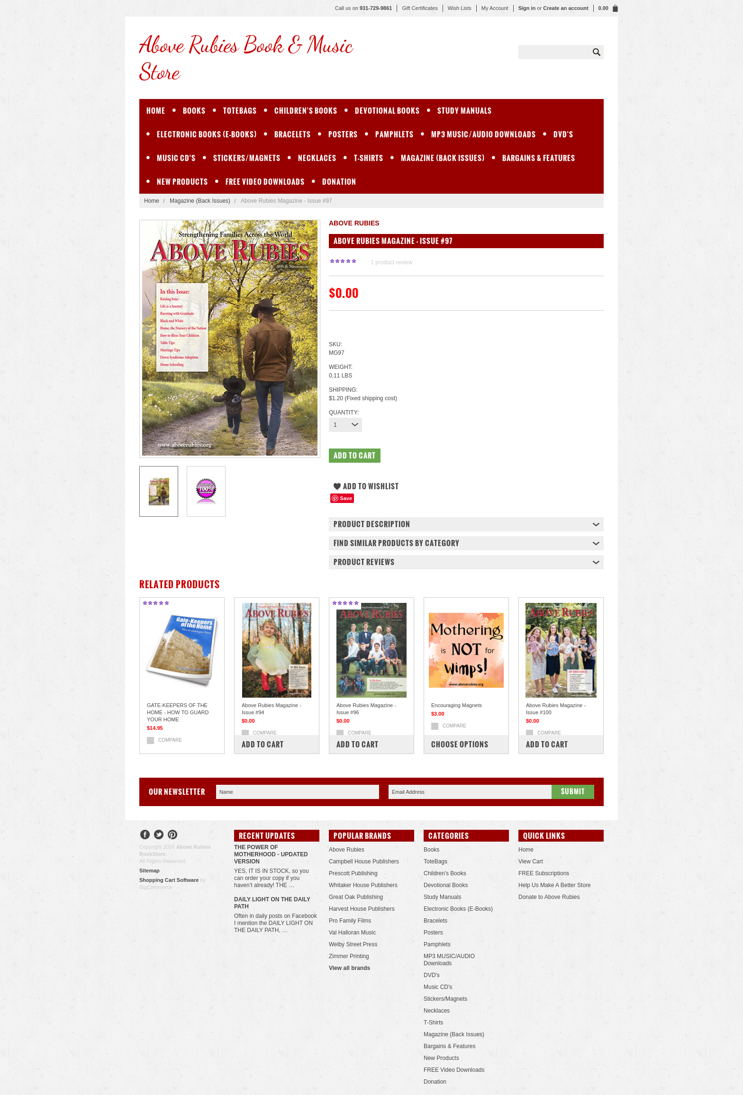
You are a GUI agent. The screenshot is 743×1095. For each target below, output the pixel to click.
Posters (343, 134)
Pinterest (173, 836)
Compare (170, 740)
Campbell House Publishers (364, 861)
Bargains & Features (538, 158)
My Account (494, 8)
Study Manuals (464, 110)
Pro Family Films (350, 920)
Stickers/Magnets (247, 158)
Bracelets (292, 134)
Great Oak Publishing (356, 897)
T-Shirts (368, 158)
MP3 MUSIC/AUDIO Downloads (483, 134)
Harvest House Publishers (362, 909)
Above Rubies (346, 849)
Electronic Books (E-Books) (207, 134)
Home (151, 200)
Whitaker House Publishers (363, 885)
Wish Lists (459, 8)
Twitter (159, 836)
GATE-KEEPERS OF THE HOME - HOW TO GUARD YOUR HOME (177, 712)
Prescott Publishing (353, 873)
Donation (339, 181)
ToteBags (240, 110)
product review (391, 262)
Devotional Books (387, 110)
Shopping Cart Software (169, 880)
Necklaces (317, 158)
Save (346, 498)
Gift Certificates (419, 8)
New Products (182, 181)
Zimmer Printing (349, 956)
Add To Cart (263, 744)
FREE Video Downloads (265, 181)
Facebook (145, 836)
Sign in (527, 8)
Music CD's (176, 158)
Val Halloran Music (352, 932)
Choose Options (460, 744)
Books (194, 110)
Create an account (565, 8)
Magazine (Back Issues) (443, 158)
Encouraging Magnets (456, 705)
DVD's (563, 134)
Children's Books (305, 110)
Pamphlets (394, 134)
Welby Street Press (353, 944)
